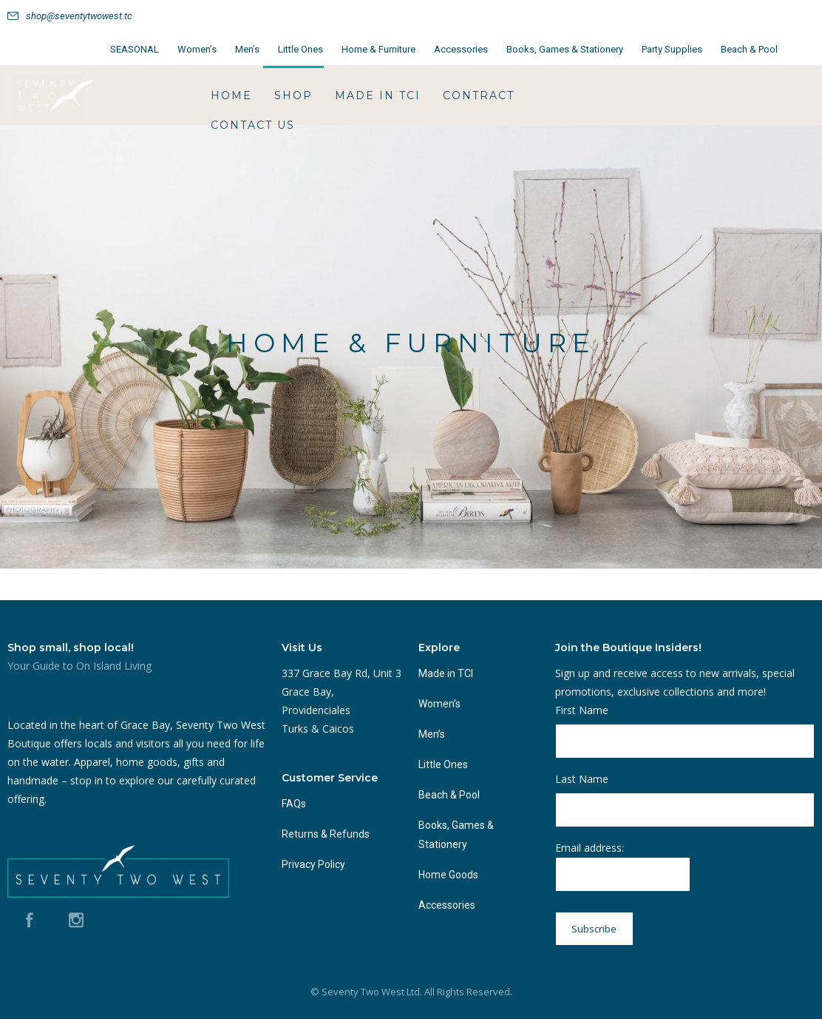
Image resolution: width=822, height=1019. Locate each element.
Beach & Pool (749, 49)
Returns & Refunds (326, 834)
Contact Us (253, 125)
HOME (231, 95)
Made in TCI (378, 95)
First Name (581, 710)
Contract (478, 95)
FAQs (294, 804)
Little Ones (300, 49)
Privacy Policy (313, 864)
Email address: (622, 866)
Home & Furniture (378, 49)
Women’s (197, 49)
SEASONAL (134, 49)
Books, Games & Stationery (564, 49)
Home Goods (448, 875)
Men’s (247, 49)
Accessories (461, 49)
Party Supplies (672, 49)
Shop (293, 95)
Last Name (581, 779)
